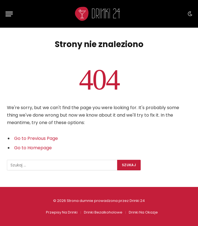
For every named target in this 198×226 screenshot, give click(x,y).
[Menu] (9, 14)
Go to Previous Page (36, 138)
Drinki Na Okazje (143, 212)
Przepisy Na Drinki (62, 212)
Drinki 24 (137, 200)
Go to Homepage (33, 148)
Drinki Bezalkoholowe (103, 212)
